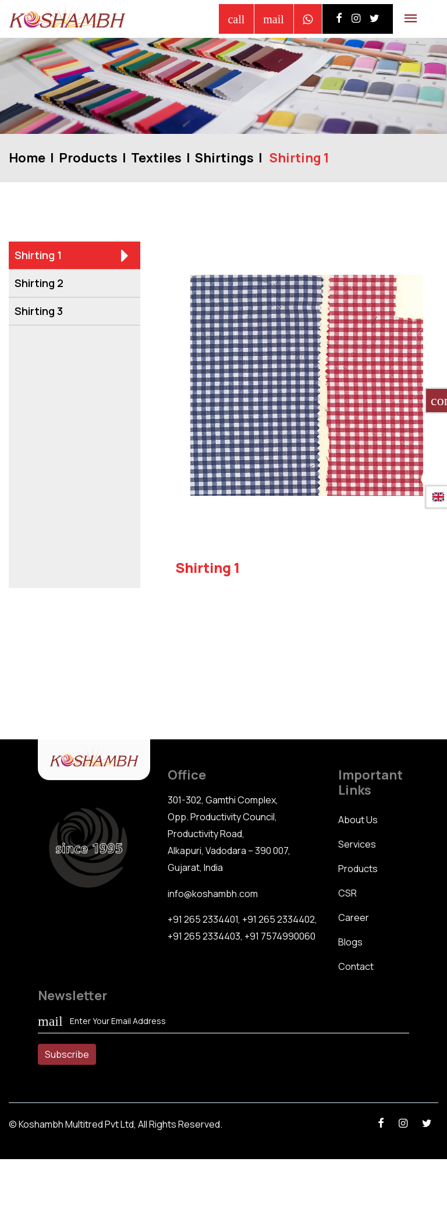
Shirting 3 (72, 311)
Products (88, 158)
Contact (356, 966)
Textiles (156, 158)
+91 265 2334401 (203, 919)
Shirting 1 (72, 255)
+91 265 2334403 (204, 936)
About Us (358, 819)
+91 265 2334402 (278, 919)
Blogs (350, 942)
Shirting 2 (72, 283)
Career (353, 917)
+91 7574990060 (279, 936)
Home (27, 158)
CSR (347, 893)
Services (357, 844)
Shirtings (224, 158)
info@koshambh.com (213, 893)
